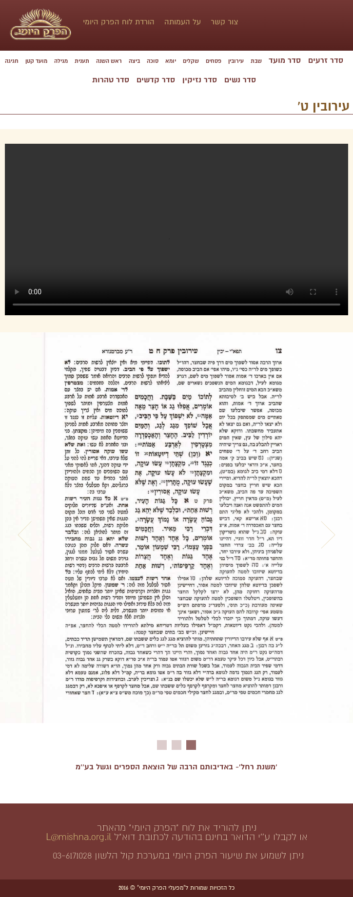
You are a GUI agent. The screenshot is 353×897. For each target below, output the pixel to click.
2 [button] (176, 745)
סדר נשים (240, 80)
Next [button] (328, 535)
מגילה (61, 61)
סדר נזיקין (199, 80)
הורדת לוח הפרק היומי (119, 22)
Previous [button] (25, 535)
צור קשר (224, 22)
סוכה (152, 61)
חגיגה (12, 61)
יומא (170, 61)
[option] (176, 532)
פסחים (213, 61)
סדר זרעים (325, 60)
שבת (256, 61)
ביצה (134, 61)
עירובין (236, 61)
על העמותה (182, 22)
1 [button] (191, 745)
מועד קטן (36, 61)
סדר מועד (285, 60)
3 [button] (162, 745)
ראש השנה (109, 61)
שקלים (191, 61)
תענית (82, 61)
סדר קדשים (156, 80)
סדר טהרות (110, 80)
